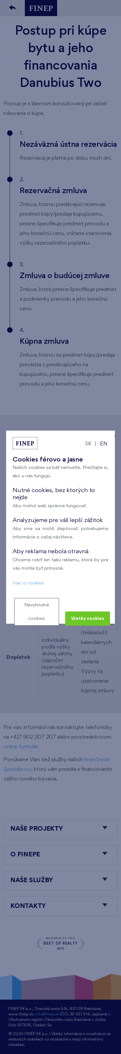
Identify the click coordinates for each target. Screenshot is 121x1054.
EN (103, 444)
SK (88, 444)
